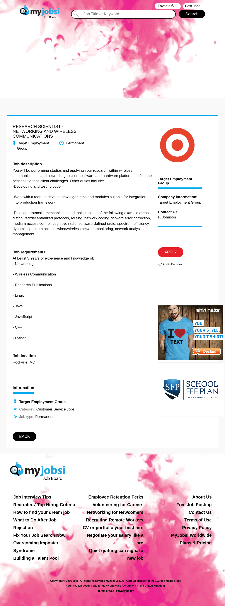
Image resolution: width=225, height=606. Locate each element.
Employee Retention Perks (115, 497)
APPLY (170, 252)
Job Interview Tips (32, 497)
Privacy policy (125, 590)
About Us (202, 497)
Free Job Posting (194, 504)
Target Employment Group (175, 181)
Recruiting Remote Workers (114, 520)
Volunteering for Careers (118, 504)
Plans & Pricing (196, 542)
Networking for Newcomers (115, 512)
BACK (24, 436)
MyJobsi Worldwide (191, 535)
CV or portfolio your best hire (113, 527)
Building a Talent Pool (36, 558)
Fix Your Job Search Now (39, 535)
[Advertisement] (112, 56)
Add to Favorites (172, 264)
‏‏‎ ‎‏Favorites (167, 6)
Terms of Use (198, 520)
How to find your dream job (41, 512)
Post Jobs (192, 6)
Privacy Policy (197, 527)
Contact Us (200, 512)
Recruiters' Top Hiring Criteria (44, 504)
